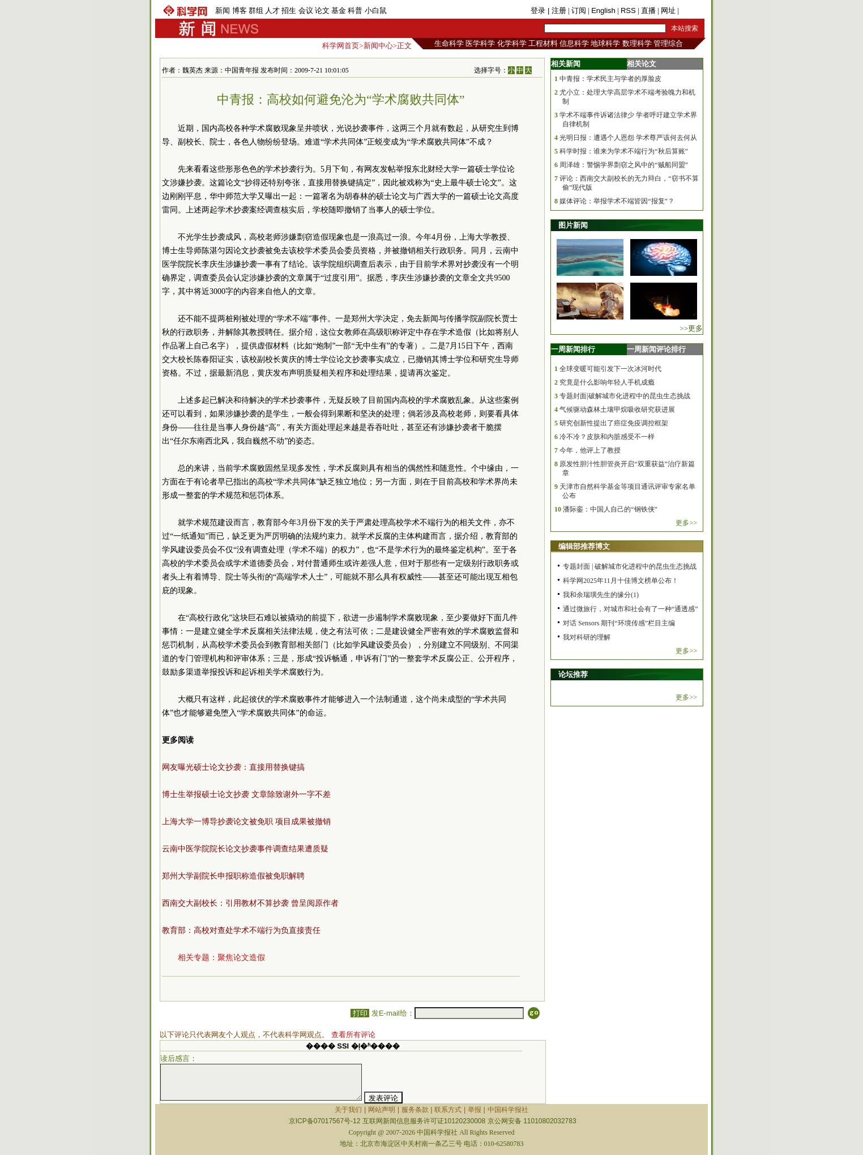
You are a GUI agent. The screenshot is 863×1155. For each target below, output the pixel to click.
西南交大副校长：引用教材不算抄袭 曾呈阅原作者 (250, 903)
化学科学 (512, 43)
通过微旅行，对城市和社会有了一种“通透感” (630, 609)
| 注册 (557, 10)
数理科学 (637, 43)
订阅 (578, 10)
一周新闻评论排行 (656, 349)
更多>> (686, 523)
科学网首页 (340, 45)
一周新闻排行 (573, 349)
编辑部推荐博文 (584, 546)
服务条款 (415, 1110)
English (603, 10)
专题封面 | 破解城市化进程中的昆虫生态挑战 (630, 566)
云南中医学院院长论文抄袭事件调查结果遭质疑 (245, 849)
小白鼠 (376, 10)
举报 (474, 1110)
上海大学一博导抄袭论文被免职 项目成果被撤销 (246, 821)
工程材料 (543, 43)
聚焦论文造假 (241, 957)
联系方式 (448, 1110)
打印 (360, 1013)
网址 (668, 10)
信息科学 (574, 43)
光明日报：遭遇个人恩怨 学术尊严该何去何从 (628, 138)
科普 (355, 10)
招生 (288, 10)
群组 (256, 10)
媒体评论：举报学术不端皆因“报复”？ (616, 201)
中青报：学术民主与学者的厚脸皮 (610, 79)
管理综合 (668, 43)
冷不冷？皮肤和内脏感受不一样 (607, 437)
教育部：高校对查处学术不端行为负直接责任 (241, 930)
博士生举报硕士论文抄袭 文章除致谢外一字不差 (246, 794)
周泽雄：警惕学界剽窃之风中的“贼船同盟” (623, 165)
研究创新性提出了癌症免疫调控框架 (613, 423)
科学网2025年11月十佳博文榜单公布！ (620, 581)
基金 (338, 10)
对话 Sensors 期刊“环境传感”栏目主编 (619, 623)
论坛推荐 (573, 674)
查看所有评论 (353, 1034)
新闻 (222, 10)
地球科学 (605, 43)
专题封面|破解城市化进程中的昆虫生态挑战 (624, 396)
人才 (272, 10)
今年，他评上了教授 (590, 450)
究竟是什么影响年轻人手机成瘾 (607, 382)
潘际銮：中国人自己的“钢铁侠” (610, 509)
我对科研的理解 (586, 637)
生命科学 (449, 43)
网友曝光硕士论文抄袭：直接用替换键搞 (233, 767)
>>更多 (691, 328)
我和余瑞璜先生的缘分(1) (601, 595)
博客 (239, 10)
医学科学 (480, 43)
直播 (648, 10)
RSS (628, 10)
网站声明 (381, 1110)
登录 (539, 10)
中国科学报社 (508, 1110)
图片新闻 (573, 225)
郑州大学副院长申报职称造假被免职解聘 (233, 876)
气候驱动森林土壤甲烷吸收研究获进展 (617, 410)
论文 (322, 10)
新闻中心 (378, 45)
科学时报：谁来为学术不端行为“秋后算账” (623, 151)
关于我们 (348, 1110)
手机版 (692, 10)
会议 (305, 10)
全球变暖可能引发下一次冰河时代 (610, 369)
